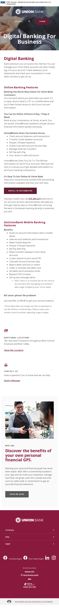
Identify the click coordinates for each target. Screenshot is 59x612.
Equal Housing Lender (30, 575)
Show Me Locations (13, 350)
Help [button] (7, 537)
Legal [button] (7, 543)
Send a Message (12, 380)
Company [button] (9, 530)
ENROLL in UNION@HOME (20, 191)
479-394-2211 (34, 198)
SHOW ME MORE (17, 494)
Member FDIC (29, 572)
